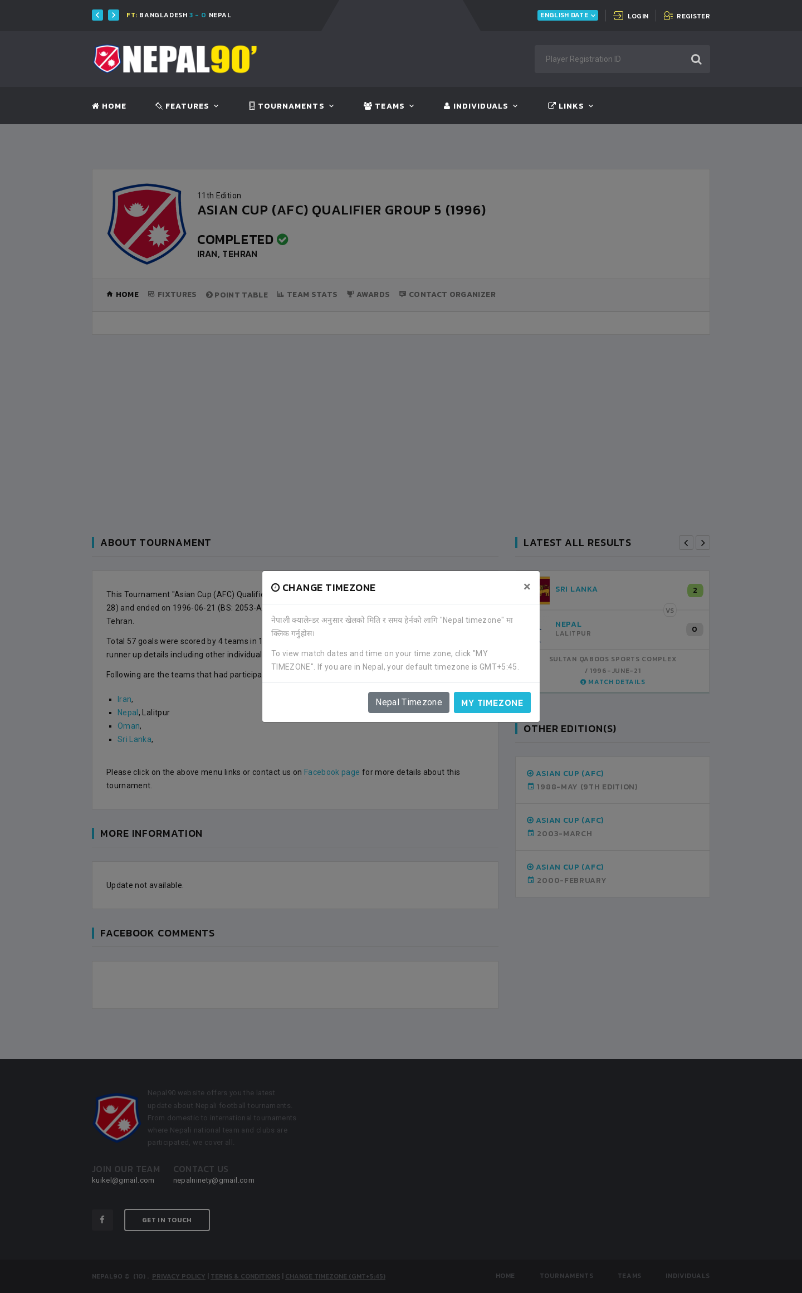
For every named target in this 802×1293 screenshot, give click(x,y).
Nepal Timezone (408, 702)
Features (182, 106)
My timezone (492, 702)
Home (109, 106)
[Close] (527, 586)
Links (566, 106)
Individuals (476, 106)
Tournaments (287, 106)
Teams (384, 106)
